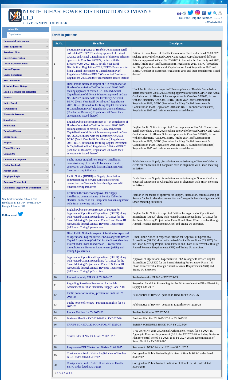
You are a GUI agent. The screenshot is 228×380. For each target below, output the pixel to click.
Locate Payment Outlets (16, 63)
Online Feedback (12, 165)
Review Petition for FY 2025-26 (85, 312)
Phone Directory (12, 148)
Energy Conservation (14, 58)
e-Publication (10, 108)
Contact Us (9, 154)
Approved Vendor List (15, 182)
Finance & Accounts (14, 114)
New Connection (12, 80)
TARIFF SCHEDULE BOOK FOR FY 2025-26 (94, 324)
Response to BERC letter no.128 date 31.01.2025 (94, 347)
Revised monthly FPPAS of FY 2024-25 (89, 277)
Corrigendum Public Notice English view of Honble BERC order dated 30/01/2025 (96, 355)
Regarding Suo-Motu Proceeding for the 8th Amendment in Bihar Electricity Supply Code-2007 (96, 285)
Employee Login (12, 176)
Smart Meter (10, 120)
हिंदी (179, 14)
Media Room (10, 137)
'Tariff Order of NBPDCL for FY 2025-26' (91, 336)
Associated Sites (12, 52)
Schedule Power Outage (15, 86)
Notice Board (10, 103)
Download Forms (12, 131)
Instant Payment (12, 69)
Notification (10, 125)
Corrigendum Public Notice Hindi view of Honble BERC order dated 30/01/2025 (95, 364)
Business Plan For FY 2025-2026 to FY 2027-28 (94, 318)
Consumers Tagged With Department (22, 187)
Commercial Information (16, 41)
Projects (8, 142)
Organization (15, 34)
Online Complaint (13, 75)
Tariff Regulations (13, 46)
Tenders (8, 97)
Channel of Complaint (15, 159)
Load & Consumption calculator (20, 91)
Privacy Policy (11, 170)
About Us (13, 29)
